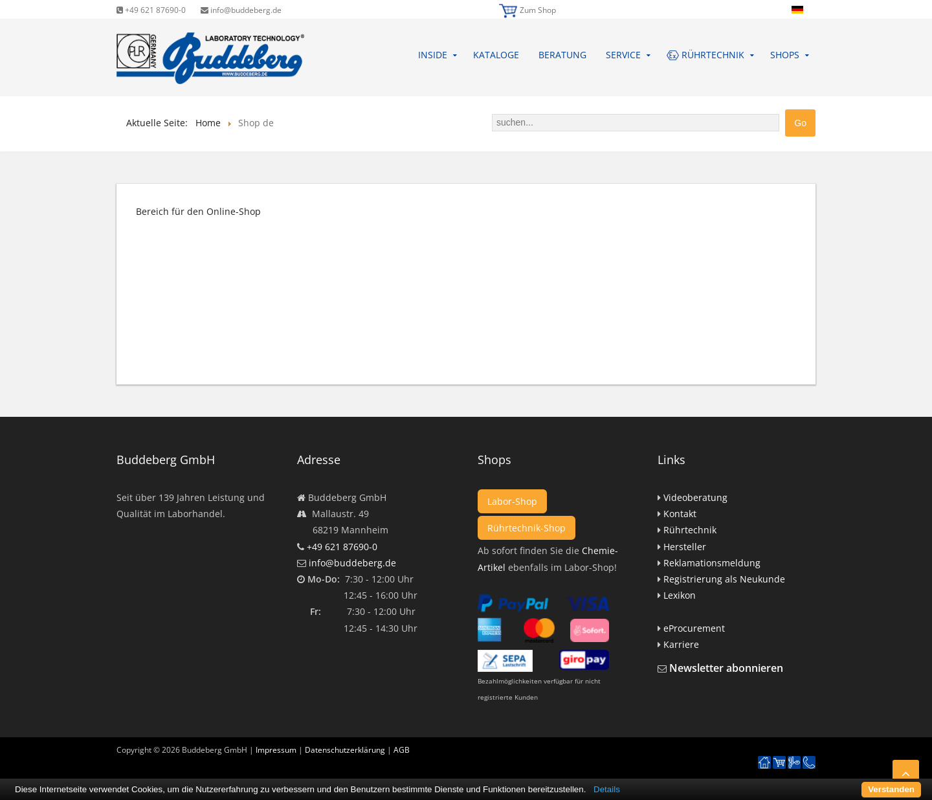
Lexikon (679, 595)
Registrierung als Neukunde (724, 579)
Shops (784, 55)
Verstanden (891, 789)
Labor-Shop (512, 501)
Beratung (562, 55)
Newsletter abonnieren (726, 668)
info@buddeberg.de (241, 10)
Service (623, 55)
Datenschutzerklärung (345, 749)
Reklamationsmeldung (711, 563)
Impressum (276, 749)
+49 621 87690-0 (151, 10)
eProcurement (694, 628)
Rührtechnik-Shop (526, 528)
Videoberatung (695, 497)
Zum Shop (538, 10)
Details (607, 789)
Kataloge (496, 55)
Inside (432, 55)
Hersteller (684, 546)
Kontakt (679, 513)
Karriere (681, 644)
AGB (402, 749)
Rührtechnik (689, 530)
